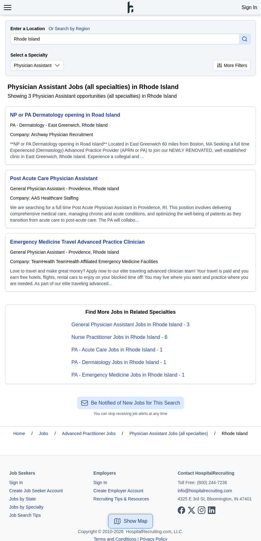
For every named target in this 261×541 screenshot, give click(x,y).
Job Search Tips (25, 515)
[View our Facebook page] (181, 510)
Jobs (43, 433)
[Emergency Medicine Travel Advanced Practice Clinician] (130, 262)
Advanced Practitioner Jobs (88, 433)
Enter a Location (27, 28)
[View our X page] (191, 510)
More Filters (231, 65)
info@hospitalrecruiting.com (205, 490)
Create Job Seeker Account (36, 490)
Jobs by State (22, 498)
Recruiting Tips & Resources (121, 498)
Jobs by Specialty (26, 507)
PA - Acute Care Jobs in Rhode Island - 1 (117, 349)
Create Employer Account (118, 490)
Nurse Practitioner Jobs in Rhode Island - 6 (119, 337)
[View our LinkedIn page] (211, 510)
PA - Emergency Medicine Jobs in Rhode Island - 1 (128, 375)
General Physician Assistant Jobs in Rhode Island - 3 (130, 324)
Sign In (249, 7)
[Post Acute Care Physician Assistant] (130, 199)
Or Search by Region (69, 28)
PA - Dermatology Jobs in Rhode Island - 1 (118, 362)
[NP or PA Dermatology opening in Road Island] (130, 135)
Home (19, 433)
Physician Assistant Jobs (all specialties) (168, 433)
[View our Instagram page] (201, 510)
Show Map (130, 521)
